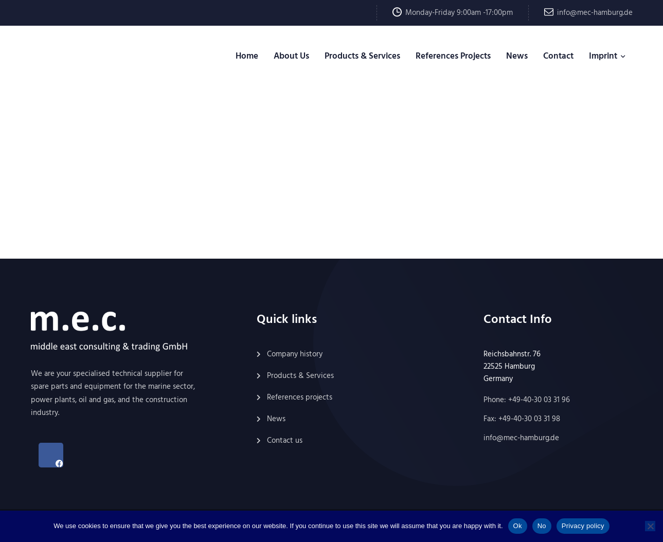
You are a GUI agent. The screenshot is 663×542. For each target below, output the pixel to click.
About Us (291, 56)
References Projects (453, 56)
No (541, 526)
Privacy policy (583, 526)
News (517, 56)
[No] (650, 526)
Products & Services (362, 56)
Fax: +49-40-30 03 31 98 (521, 419)
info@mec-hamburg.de (595, 13)
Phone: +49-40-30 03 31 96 (526, 400)
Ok (517, 526)
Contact (558, 56)
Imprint (603, 56)
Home (247, 56)
